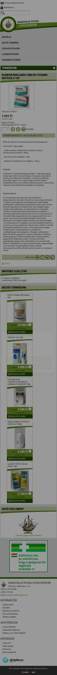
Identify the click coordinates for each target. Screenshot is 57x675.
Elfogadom (28, 344)
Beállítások (28, 352)
